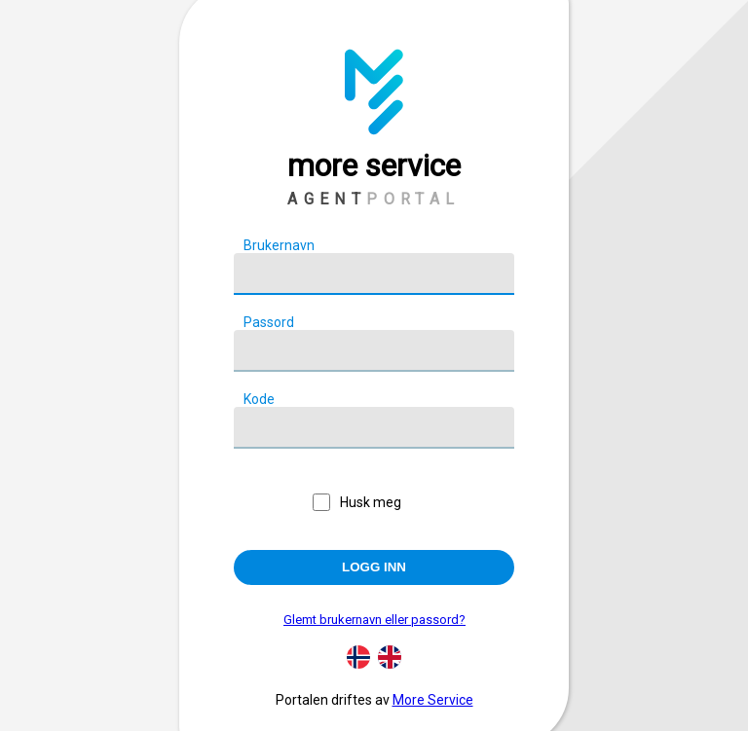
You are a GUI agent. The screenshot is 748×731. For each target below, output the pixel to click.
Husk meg (370, 502)
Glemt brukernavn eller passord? (374, 619)
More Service (433, 700)
